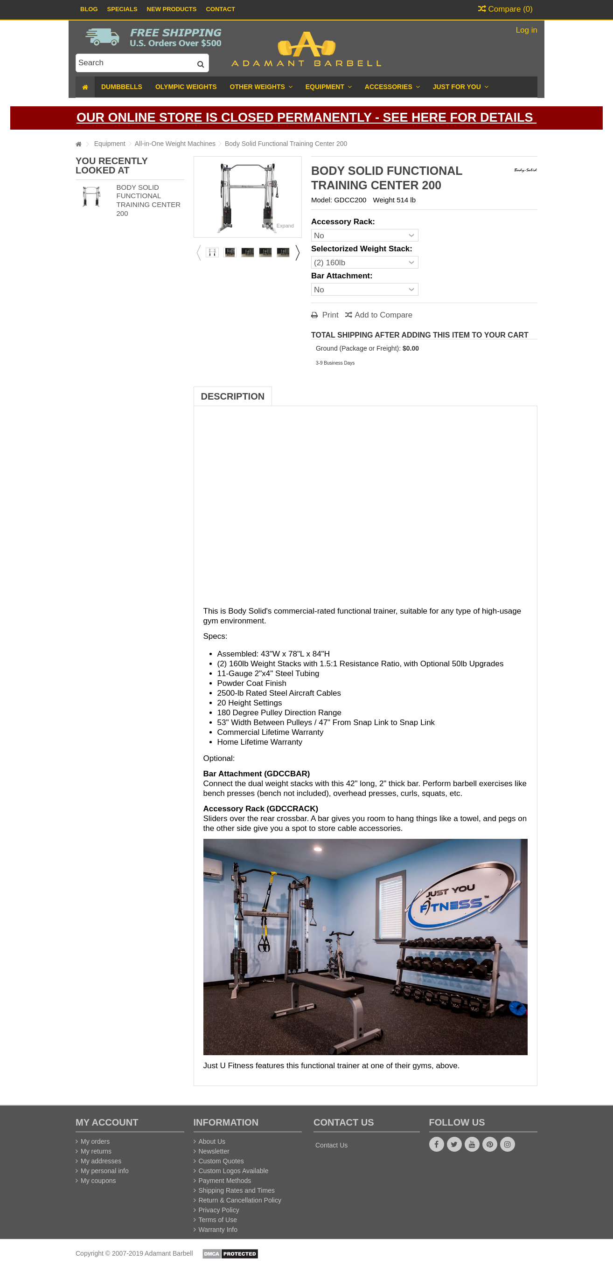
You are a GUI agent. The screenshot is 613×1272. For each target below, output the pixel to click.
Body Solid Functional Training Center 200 (148, 200)
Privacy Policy (219, 1210)
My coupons (98, 1180)
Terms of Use (218, 1220)
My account (107, 1122)
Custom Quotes (221, 1161)
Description (233, 396)
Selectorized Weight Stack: (363, 248)
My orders (95, 1141)
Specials (122, 9)
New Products (172, 9)
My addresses (101, 1161)
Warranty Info (218, 1229)
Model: (321, 200)
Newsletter (214, 1151)
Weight (384, 200)
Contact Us (331, 1145)
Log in (525, 30)
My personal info (105, 1171)
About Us (212, 1141)
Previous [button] (198, 252)
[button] (460, 86)
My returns (96, 1151)
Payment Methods (225, 1180)
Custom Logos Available (234, 1171)
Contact (220, 9)
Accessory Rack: (344, 221)
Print (329, 315)
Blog (89, 9)
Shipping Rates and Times (237, 1190)
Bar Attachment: (343, 275)
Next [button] (297, 252)
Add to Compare (383, 315)
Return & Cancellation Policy (240, 1200)
